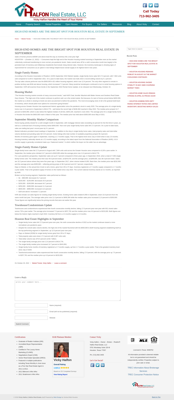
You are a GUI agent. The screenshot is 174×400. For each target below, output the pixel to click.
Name (55, 305)
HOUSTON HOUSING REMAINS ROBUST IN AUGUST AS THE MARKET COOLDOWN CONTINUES (142, 74)
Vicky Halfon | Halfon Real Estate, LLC (64, 11)
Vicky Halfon (47, 263)
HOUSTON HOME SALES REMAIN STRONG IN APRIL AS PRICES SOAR (141, 94)
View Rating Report (60, 374)
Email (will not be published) (63, 311)
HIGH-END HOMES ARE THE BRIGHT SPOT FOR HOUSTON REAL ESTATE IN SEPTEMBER (142, 63)
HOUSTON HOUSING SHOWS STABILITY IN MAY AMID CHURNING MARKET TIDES (141, 85)
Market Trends (26, 39)
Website (52, 318)
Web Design (58, 397)
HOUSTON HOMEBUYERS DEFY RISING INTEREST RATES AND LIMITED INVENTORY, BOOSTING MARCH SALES (142, 104)
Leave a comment (60, 263)
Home (17, 39)
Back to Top (156, 397)
